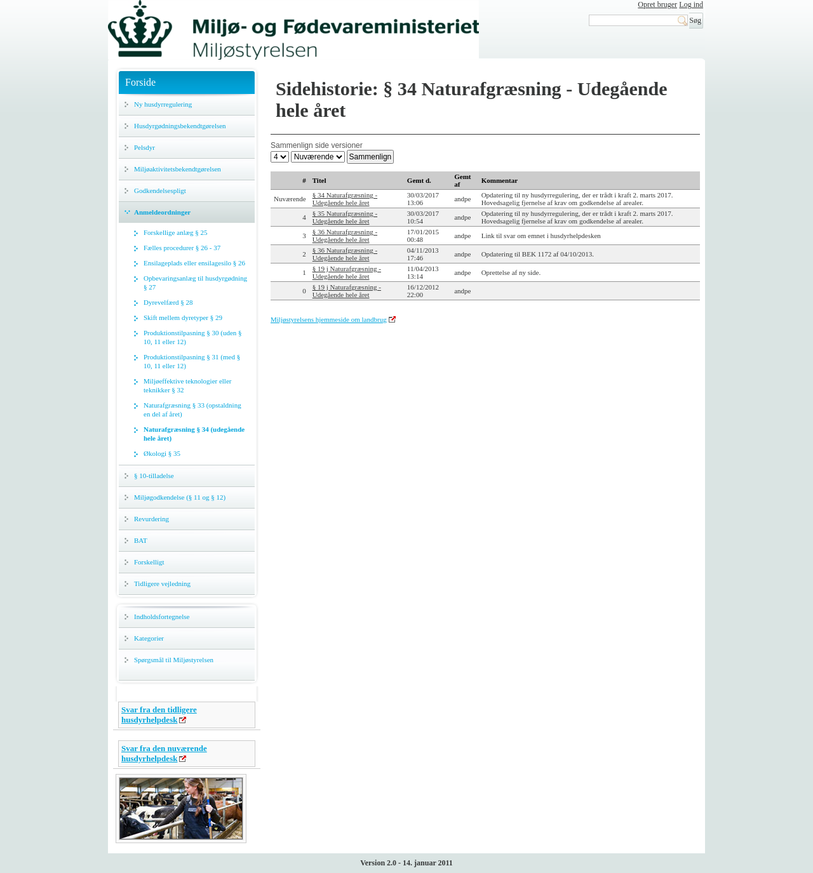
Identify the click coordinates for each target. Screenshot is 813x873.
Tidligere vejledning (162, 583)
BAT (140, 540)
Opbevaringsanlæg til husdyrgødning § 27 (195, 282)
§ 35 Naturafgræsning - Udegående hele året (344, 217)
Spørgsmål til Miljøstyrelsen (173, 659)
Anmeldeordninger (162, 212)
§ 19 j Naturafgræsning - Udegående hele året (346, 272)
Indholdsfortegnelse (161, 616)
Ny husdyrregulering (163, 104)
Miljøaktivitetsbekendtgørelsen (177, 169)
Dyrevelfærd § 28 (168, 302)
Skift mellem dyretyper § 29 (183, 317)
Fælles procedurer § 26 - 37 (182, 247)
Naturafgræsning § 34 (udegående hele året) (194, 433)
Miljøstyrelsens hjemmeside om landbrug (329, 319)
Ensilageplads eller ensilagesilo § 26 (194, 263)
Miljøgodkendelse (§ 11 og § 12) (179, 497)
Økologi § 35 (162, 453)
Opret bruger (657, 4)
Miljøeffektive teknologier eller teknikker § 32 (187, 385)
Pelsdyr (144, 147)
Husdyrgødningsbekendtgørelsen (180, 126)
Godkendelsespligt (160, 190)
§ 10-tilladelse (154, 475)
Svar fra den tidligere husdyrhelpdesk (159, 714)
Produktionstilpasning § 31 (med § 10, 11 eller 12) (192, 361)
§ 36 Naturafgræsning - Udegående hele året (344, 235)
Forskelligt (149, 562)
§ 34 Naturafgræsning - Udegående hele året (344, 198)
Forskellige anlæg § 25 (176, 232)
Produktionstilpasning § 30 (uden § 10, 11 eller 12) (193, 337)
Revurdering (151, 519)
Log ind (691, 4)
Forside (140, 82)
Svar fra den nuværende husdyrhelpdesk (164, 753)
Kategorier (149, 638)
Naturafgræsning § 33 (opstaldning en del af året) (192, 409)
